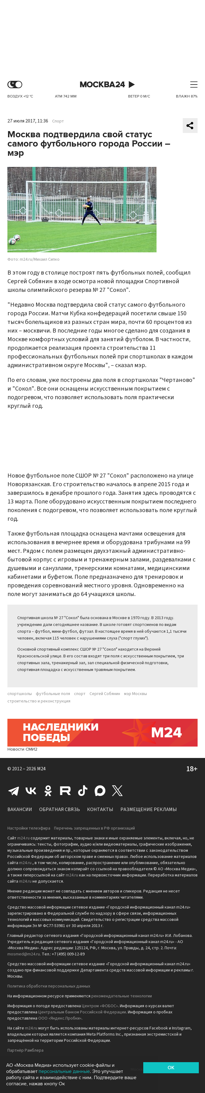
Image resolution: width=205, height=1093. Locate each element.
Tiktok (83, 791)
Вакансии (19, 809)
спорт (80, 694)
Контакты (100, 809)
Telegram (13, 791)
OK (171, 1068)
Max (100, 791)
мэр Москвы (135, 694)
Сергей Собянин (105, 694)
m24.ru (23, 838)
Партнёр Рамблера (25, 1050)
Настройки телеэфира (28, 828)
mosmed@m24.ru (23, 954)
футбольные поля (53, 694)
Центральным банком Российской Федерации (82, 1012)
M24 (41, 768)
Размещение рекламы (148, 809)
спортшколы (19, 694)
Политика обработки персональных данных (48, 986)
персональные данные (64, 1071)
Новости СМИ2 (22, 749)
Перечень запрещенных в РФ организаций (94, 828)
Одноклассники (48, 791)
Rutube (65, 791)
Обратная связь (59, 809)
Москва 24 (102, 84)
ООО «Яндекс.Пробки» (60, 1018)
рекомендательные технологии (121, 996)
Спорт (58, 121)
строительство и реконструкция (38, 701)
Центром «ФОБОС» (100, 1006)
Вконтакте (31, 791)
